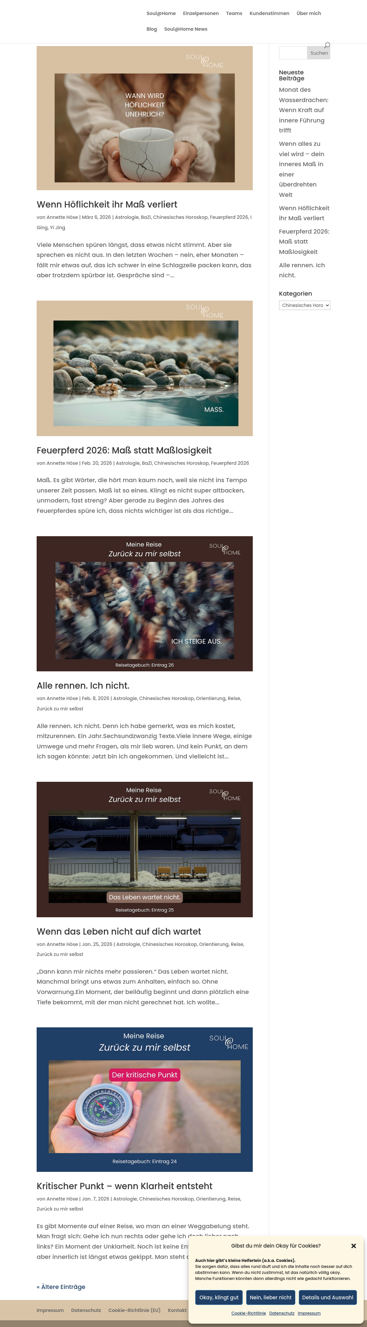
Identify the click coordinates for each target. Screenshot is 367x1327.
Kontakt (177, 1310)
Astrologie (127, 217)
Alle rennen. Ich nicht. (83, 686)
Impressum (309, 1313)
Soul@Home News (186, 29)
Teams (234, 14)
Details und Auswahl (327, 1297)
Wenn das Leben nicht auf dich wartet (119, 932)
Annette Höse (62, 217)
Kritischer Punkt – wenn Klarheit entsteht (124, 1186)
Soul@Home (161, 14)
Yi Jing (57, 227)
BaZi (146, 217)
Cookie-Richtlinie (248, 1313)
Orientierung (210, 698)
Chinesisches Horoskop (180, 217)
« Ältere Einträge (61, 1287)
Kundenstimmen (269, 14)
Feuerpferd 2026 (229, 217)
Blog (152, 29)
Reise (234, 698)
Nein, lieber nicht (270, 1297)
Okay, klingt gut (218, 1297)
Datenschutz (282, 1313)
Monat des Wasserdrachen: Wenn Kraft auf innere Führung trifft (303, 109)
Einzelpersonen (201, 14)
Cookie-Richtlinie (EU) (134, 1310)
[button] (353, 1246)
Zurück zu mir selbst (60, 708)
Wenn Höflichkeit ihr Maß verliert (107, 205)
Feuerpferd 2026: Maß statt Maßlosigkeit (124, 450)
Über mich (309, 14)
